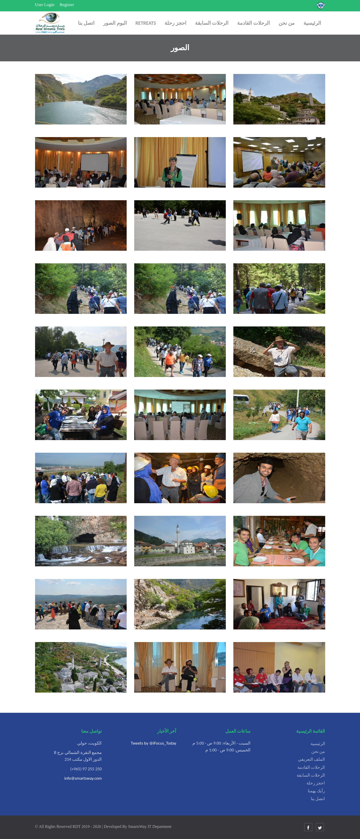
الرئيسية (312, 23)
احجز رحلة (175, 23)
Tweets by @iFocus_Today (153, 743)
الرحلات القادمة (253, 23)
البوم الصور (115, 23)
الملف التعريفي (311, 759)
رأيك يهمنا (316, 791)
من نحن (287, 23)
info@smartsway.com (83, 778)
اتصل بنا (86, 23)
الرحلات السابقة (212, 23)
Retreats (145, 23)
